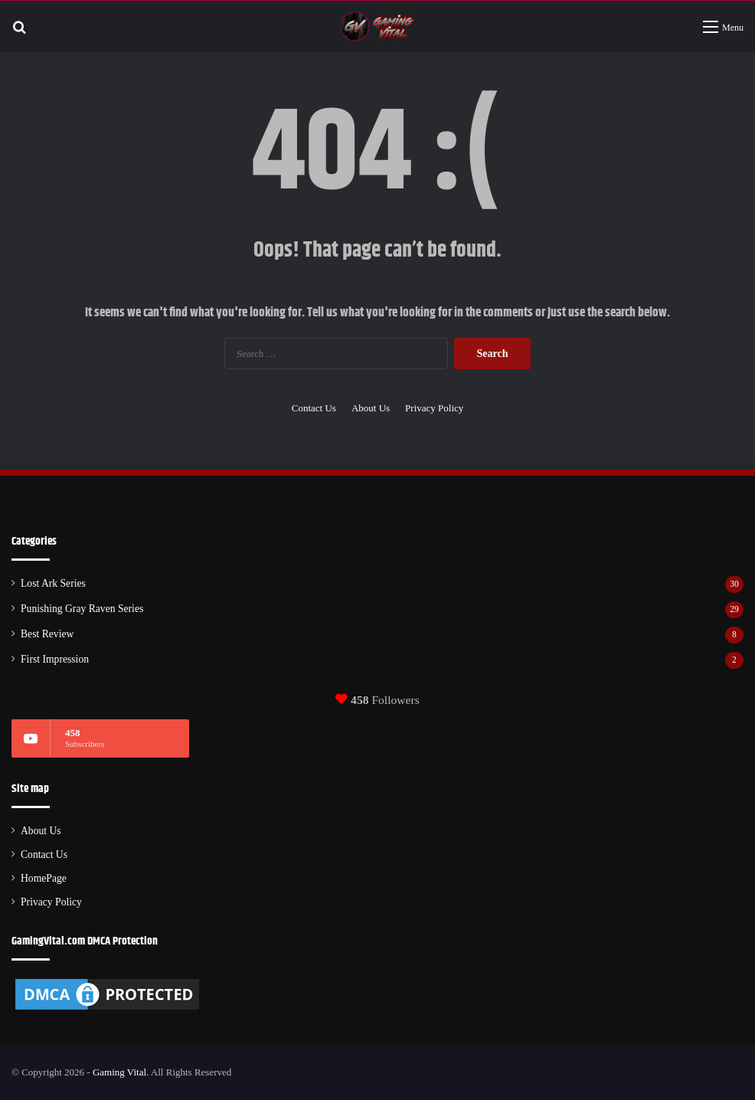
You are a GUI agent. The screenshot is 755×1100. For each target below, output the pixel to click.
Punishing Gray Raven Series (82, 608)
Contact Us (314, 408)
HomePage (44, 878)
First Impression (55, 659)
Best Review (47, 634)
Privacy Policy (434, 408)
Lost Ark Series (53, 583)
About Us (370, 408)
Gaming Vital (119, 1072)
